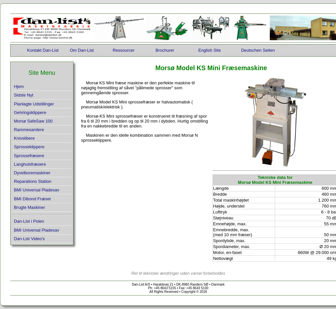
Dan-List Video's (29, 238)
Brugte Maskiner (29, 207)
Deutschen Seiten (258, 50)
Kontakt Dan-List (43, 50)
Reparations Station (32, 181)
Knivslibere (24, 138)
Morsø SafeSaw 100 (33, 121)
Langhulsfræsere (30, 164)
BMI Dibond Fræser (32, 198)
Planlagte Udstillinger (34, 103)
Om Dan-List (82, 50)
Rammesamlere (29, 129)
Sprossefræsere (29, 155)
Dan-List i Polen (29, 221)
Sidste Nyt (23, 95)
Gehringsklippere (30, 112)
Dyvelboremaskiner (32, 172)
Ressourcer (123, 50)
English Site (209, 50)
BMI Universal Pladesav (36, 189)
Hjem (19, 86)
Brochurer (164, 50)
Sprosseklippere (29, 146)
